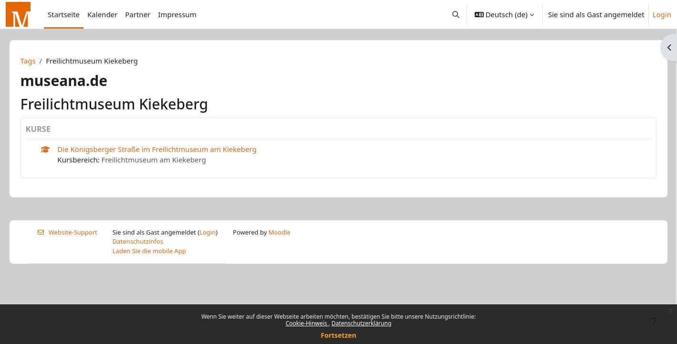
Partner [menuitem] (137, 14)
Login (662, 14)
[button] (456, 14)
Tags (41, 60)
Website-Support (67, 232)
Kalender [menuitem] (102, 14)
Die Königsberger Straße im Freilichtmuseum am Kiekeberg (170, 149)
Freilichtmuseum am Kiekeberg (167, 159)
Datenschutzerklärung (361, 323)
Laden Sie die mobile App (149, 251)
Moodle (280, 232)
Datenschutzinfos (138, 241)
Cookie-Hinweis (307, 323)
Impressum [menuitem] (177, 14)
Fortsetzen (338, 335)
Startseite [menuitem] (64, 14)
